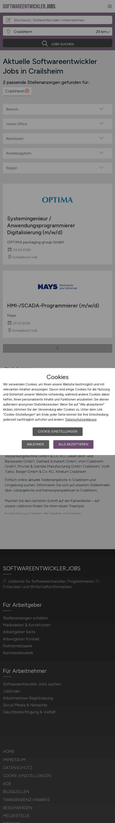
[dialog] (57, 411)
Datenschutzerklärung (80, 419)
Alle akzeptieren (73, 444)
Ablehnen (35, 444)
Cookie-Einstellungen (57, 431)
